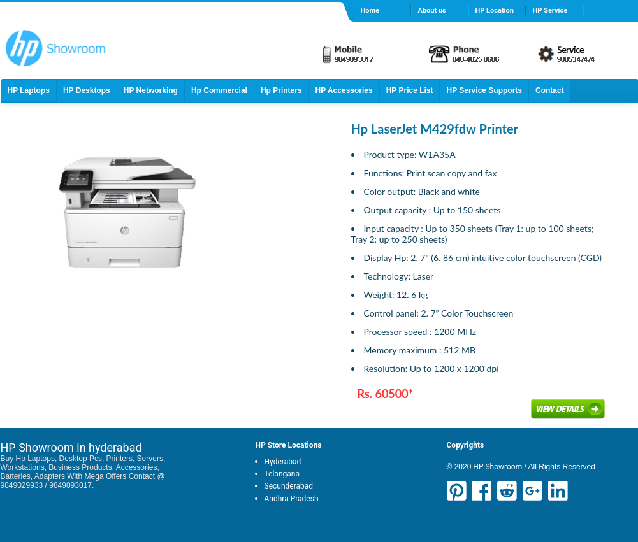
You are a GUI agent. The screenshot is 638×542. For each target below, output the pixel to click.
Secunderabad (289, 485)
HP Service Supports (484, 90)
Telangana (282, 473)
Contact (549, 90)
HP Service (550, 10)
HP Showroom (496, 466)
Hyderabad (283, 461)
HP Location (494, 10)
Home (370, 10)
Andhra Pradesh (292, 498)
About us (432, 10)
